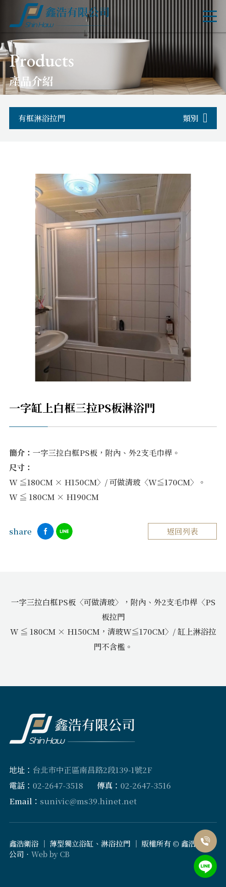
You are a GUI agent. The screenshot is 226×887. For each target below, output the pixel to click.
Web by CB (50, 854)
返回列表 (182, 531)
